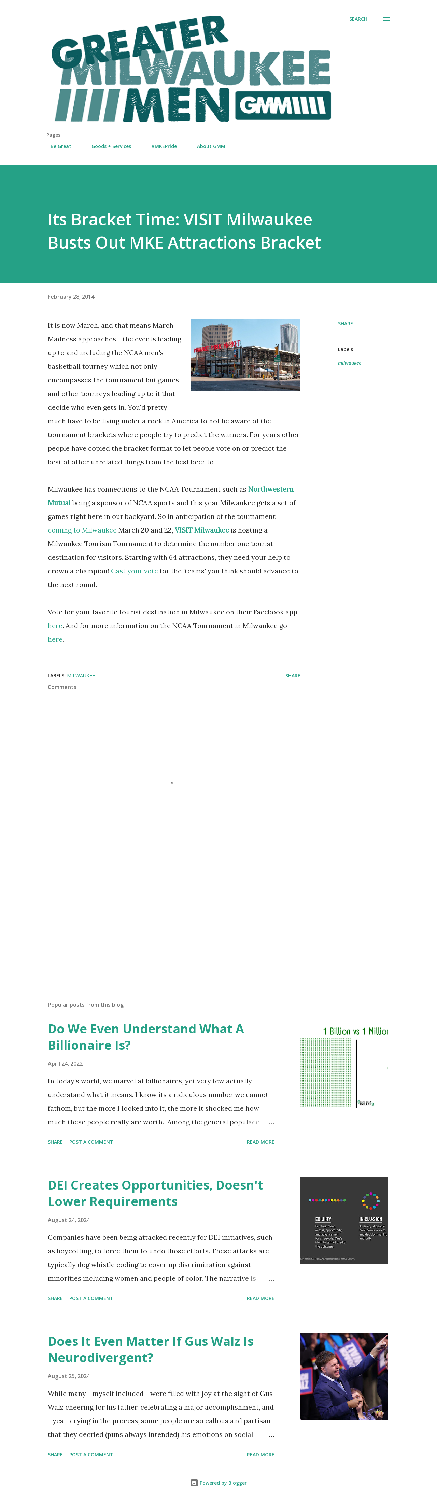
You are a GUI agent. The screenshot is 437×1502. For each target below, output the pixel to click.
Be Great (56, 146)
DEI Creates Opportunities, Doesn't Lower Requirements (155, 1193)
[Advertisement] (163, 916)
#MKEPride (160, 146)
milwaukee (349, 363)
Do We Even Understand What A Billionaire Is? (146, 1036)
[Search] (358, 19)
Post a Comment (91, 1142)
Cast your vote (134, 571)
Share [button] (345, 323)
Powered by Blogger (218, 1482)
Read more (260, 1142)
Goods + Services (107, 146)
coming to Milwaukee (82, 530)
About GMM (207, 146)
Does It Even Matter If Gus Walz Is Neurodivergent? (151, 1349)
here (55, 625)
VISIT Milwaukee (202, 530)
